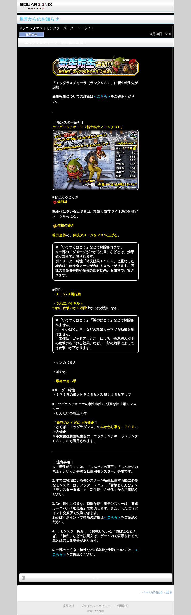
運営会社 (68, 606)
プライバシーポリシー (95, 606)
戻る (95, 577)
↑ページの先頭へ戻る (156, 592)
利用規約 (123, 606)
